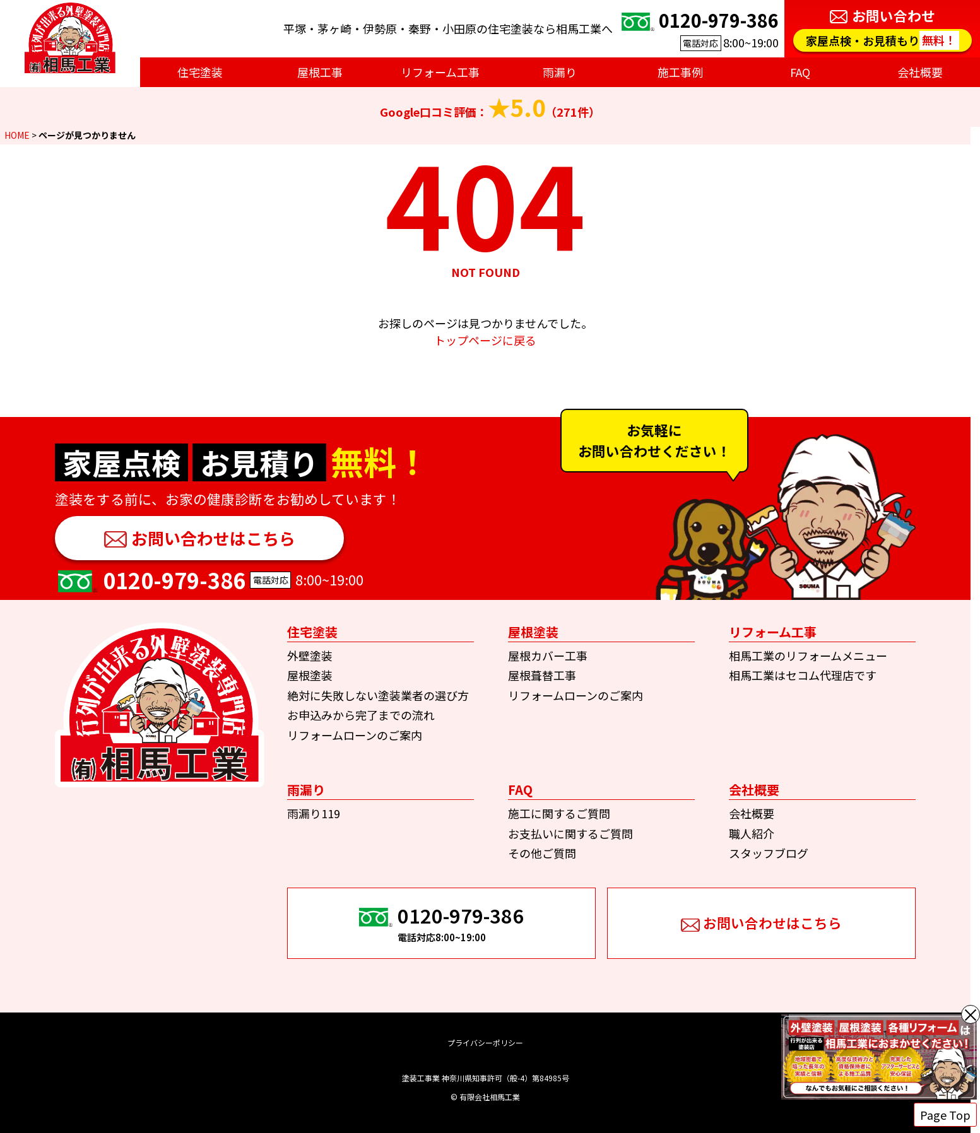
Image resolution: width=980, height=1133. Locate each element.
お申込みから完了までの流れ (361, 715)
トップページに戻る (485, 340)
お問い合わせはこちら (213, 537)
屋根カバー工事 (547, 655)
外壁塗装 (310, 655)
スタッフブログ (768, 853)
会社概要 (751, 813)
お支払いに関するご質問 (570, 833)
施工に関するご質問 (559, 813)
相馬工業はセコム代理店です (803, 675)
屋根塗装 (310, 675)
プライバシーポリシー (485, 1042)
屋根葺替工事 (542, 675)
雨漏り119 (313, 813)
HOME (17, 135)
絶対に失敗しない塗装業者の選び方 (378, 695)
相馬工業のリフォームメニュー (808, 655)
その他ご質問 (542, 853)
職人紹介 (751, 833)
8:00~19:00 (698, 28)
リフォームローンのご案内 (354, 735)
